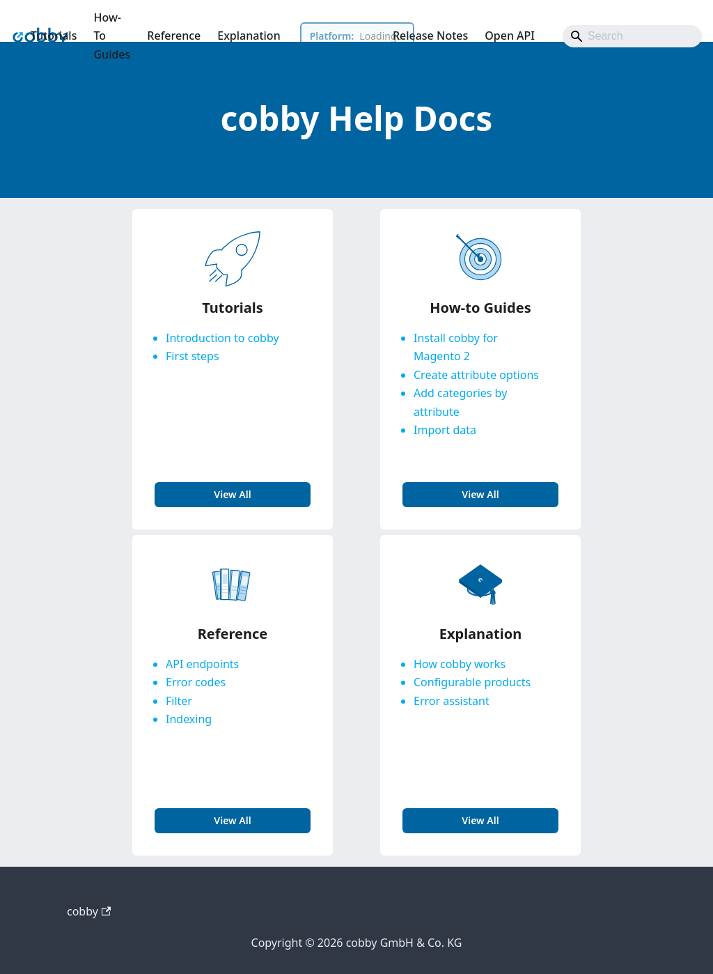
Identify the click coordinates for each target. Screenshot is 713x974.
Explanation (248, 35)
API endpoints (202, 664)
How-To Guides (111, 36)
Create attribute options (476, 374)
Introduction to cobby (222, 338)
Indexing (189, 719)
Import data (445, 430)
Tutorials (54, 35)
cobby (89, 911)
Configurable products (472, 682)
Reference (174, 35)
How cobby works (460, 664)
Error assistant (451, 701)
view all (232, 494)
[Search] (632, 36)
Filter (179, 701)
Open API (510, 35)
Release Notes (430, 35)
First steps (192, 356)
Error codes (196, 682)
